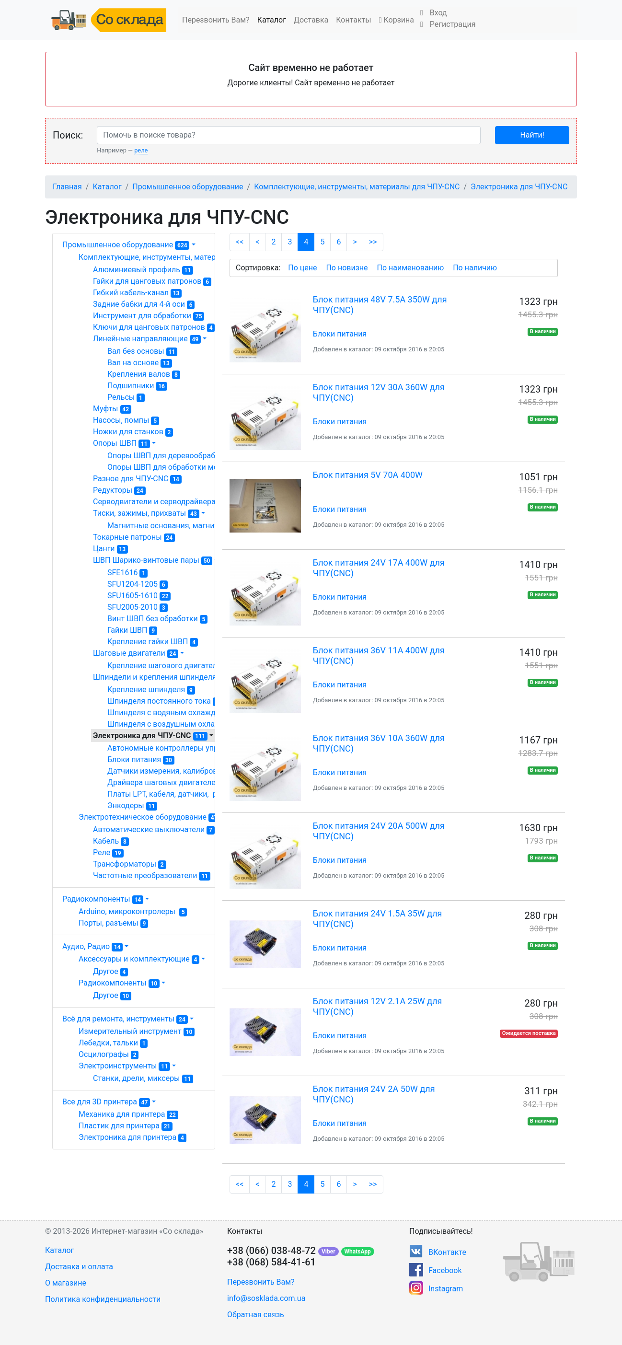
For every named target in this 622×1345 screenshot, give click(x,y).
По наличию (475, 267)
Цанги (110, 549)
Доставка (311, 19)
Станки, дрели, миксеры (143, 1078)
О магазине (65, 1282)
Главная (67, 186)
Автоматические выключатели (154, 830)
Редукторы (119, 490)
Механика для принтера (128, 1114)
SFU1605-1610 (139, 596)
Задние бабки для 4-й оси (144, 304)
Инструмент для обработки (148, 316)
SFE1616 (127, 573)
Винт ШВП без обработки (157, 619)
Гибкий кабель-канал (137, 293)
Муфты (112, 409)
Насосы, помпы (126, 420)
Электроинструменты (124, 1066)
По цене (302, 267)
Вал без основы (142, 351)
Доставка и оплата (79, 1266)
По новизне (347, 267)
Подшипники (137, 386)
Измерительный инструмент (137, 1031)
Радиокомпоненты (102, 899)
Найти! (532, 134)
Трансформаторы (129, 864)
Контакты (353, 19)
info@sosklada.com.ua (266, 1298)
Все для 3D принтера (106, 1101)
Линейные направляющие (147, 339)
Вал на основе (139, 363)
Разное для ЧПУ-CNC (137, 479)
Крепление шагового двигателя (169, 666)
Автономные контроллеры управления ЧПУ (191, 748)
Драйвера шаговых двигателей (170, 783)
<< (239, 241)
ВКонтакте (447, 1252)
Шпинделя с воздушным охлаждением (182, 724)
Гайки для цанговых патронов (152, 281)
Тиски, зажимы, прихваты (146, 513)
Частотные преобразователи (151, 876)
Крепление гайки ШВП (152, 642)
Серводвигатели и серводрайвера (161, 502)
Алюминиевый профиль (143, 270)
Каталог (271, 19)
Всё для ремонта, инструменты (125, 1018)
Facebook (444, 1270)
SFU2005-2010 (137, 607)
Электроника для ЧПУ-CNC (519, 186)
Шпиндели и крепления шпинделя (161, 677)
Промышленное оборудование (187, 186)
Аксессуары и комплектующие (139, 959)
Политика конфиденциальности (103, 1299)
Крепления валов (143, 374)
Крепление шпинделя (151, 690)
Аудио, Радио (92, 946)
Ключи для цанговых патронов (154, 327)
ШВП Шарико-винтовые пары (152, 560)
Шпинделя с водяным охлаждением (179, 713)
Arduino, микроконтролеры (133, 911)
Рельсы (126, 397)
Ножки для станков (133, 432)
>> (373, 241)
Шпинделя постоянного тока (163, 701)
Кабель (111, 841)
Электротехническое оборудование (149, 817)
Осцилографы (108, 1054)
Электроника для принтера (132, 1137)
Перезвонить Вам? (216, 19)
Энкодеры (132, 806)
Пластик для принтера (126, 1126)
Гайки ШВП (132, 630)
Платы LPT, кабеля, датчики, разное (179, 794)
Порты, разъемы (113, 923)
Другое (110, 971)
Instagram (445, 1288)
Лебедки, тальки (113, 1043)
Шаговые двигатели (135, 653)
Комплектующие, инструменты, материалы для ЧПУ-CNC (357, 186)
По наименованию (410, 267)
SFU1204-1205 (137, 584)
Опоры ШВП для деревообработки (174, 456)
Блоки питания (140, 760)
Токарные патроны (134, 537)
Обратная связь (255, 1314)
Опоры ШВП (121, 443)
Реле (108, 853)
